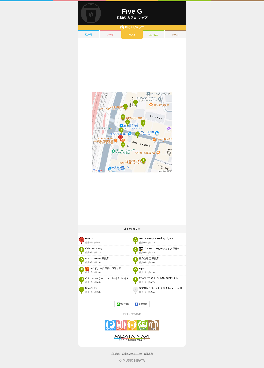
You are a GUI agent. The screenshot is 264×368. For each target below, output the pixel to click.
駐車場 (88, 34)
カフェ (132, 34)
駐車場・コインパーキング (110, 325)
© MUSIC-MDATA (132, 360)
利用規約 (115, 353)
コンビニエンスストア (142, 325)
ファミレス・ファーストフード (121, 325)
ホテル (175, 34)
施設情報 (123, 304)
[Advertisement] (132, 65)
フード (110, 34)
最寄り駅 (141, 304)
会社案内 (148, 353)
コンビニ (153, 34)
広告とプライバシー (132, 353)
